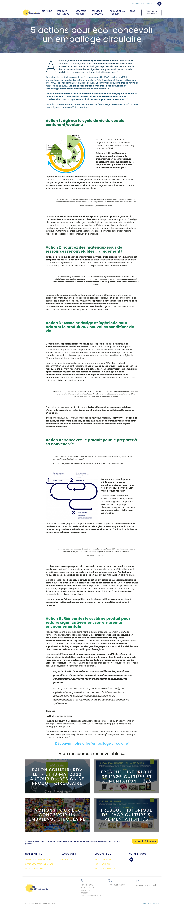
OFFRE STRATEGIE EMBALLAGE (39, 864)
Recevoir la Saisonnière (144, 841)
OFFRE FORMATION (34, 869)
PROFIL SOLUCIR (102, 864)
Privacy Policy (153, 903)
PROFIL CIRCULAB (103, 859)
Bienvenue (47, 11)
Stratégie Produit (81, 12)
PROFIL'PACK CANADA (105, 869)
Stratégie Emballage (97, 12)
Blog (132, 11)
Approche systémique (63, 12)
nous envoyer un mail (146, 885)
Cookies (143, 903)
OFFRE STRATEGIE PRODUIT (38, 859)
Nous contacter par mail (142, 3)
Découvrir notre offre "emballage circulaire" (92, 743)
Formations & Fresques (117, 12)
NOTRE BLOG (66, 859)
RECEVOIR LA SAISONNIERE (151, 12)
